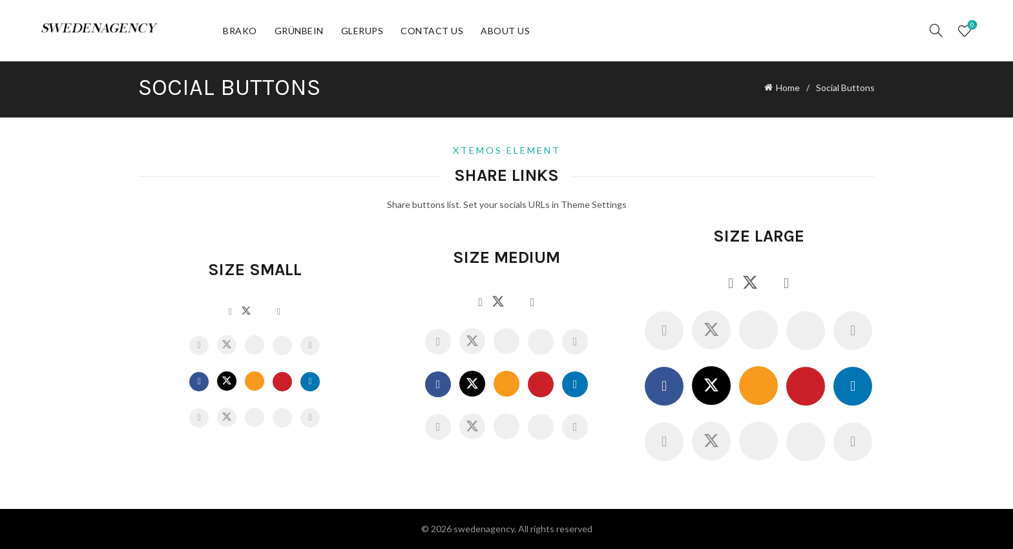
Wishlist (970, 25)
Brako (240, 30)
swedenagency (484, 528)
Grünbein (299, 30)
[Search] (936, 30)
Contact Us (432, 30)
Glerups (362, 30)
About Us (505, 30)
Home (788, 87)
